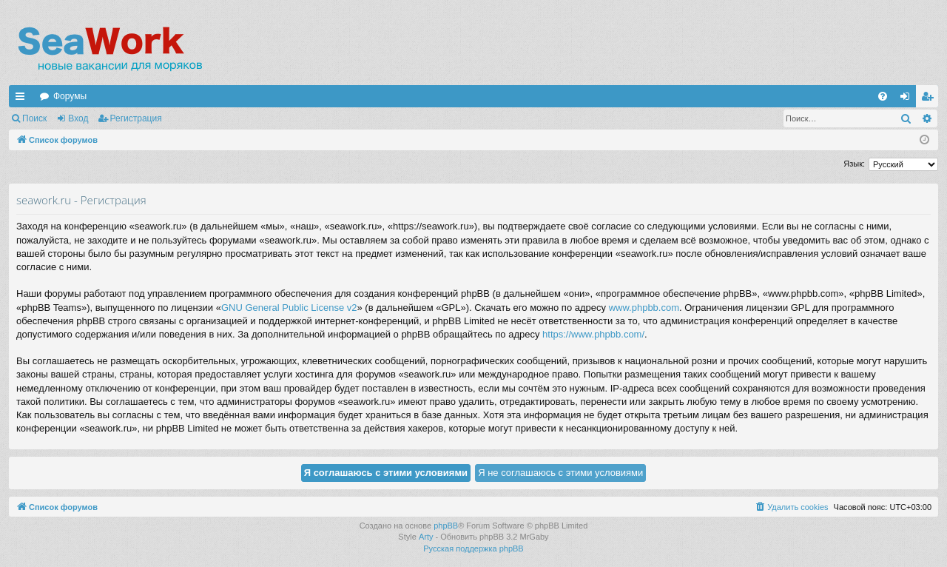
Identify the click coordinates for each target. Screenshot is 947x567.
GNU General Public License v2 (289, 307)
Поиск (34, 118)
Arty (426, 536)
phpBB (446, 525)
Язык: (854, 163)
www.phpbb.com (644, 307)
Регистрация (136, 118)
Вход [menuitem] (908, 99)
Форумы (70, 96)
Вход (78, 118)
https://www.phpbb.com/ (593, 334)
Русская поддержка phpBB (473, 548)
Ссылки (23, 99)
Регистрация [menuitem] (930, 99)
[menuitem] (883, 96)
